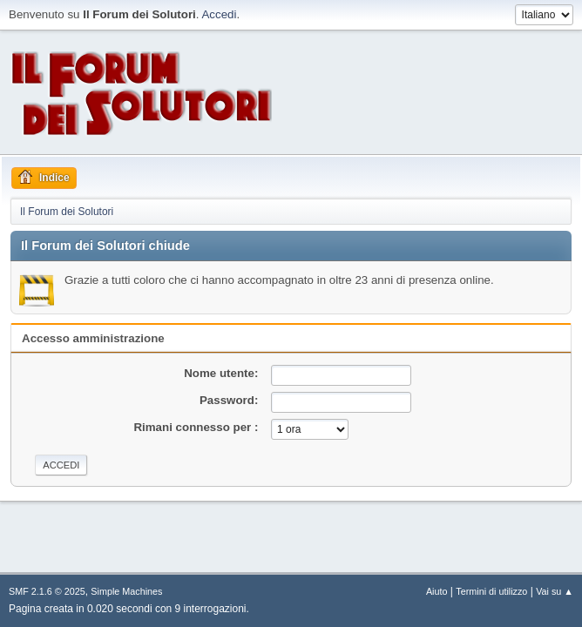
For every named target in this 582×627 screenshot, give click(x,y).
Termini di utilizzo (491, 591)
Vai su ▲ (554, 591)
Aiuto (437, 591)
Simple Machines (126, 591)
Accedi (218, 14)
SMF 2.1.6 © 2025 (47, 591)
